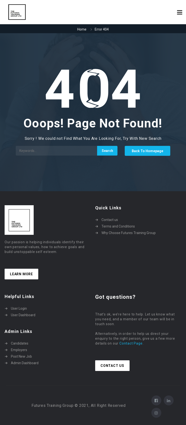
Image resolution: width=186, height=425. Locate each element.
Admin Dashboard (25, 363)
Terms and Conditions (118, 226)
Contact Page (131, 343)
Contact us (109, 220)
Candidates (19, 343)
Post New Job (21, 356)
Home (81, 29)
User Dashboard (23, 315)
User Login (19, 308)
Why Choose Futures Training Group (128, 233)
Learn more (21, 274)
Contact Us (112, 366)
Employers (19, 350)
